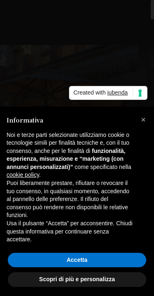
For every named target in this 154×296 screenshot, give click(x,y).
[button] (143, 119)
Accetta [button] (77, 260)
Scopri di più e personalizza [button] (77, 279)
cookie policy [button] (23, 174)
